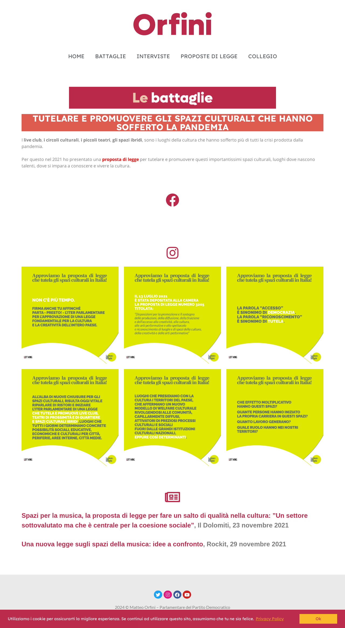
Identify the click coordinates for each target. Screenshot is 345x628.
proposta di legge (120, 159)
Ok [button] (318, 618)
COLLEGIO (262, 56)
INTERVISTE (153, 56)
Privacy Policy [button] (270, 618)
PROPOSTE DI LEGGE (209, 56)
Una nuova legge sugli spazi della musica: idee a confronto (112, 544)
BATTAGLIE (110, 56)
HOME (76, 56)
